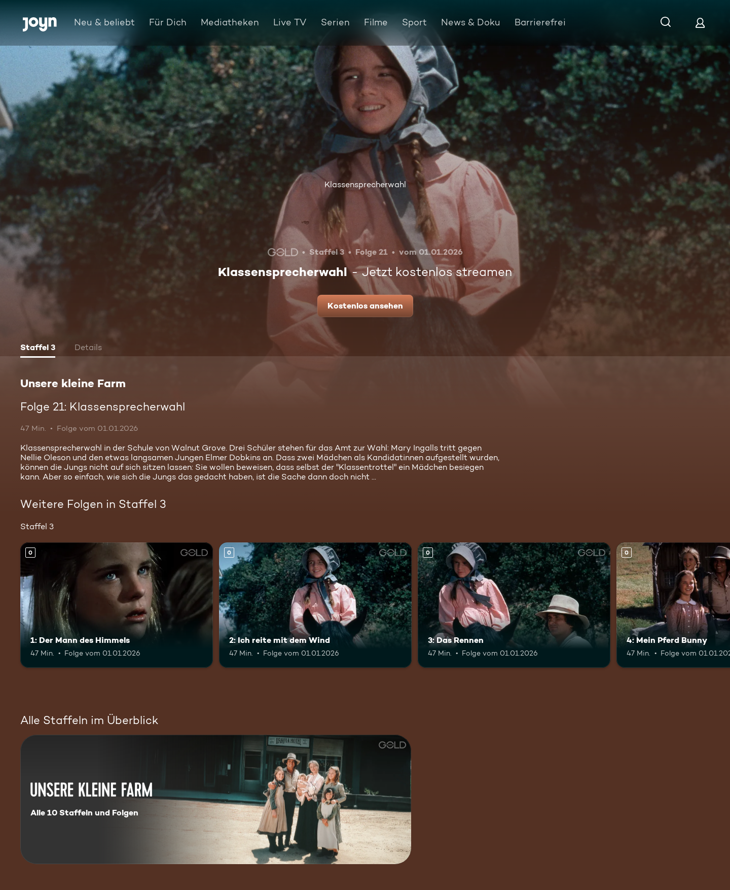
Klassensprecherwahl (365, 184)
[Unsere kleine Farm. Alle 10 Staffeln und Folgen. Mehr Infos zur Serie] (215, 799)
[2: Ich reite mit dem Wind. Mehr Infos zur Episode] (315, 605)
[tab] (37, 348)
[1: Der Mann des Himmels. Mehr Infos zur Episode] (116, 605)
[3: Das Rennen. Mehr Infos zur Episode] (514, 605)
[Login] (700, 22)
